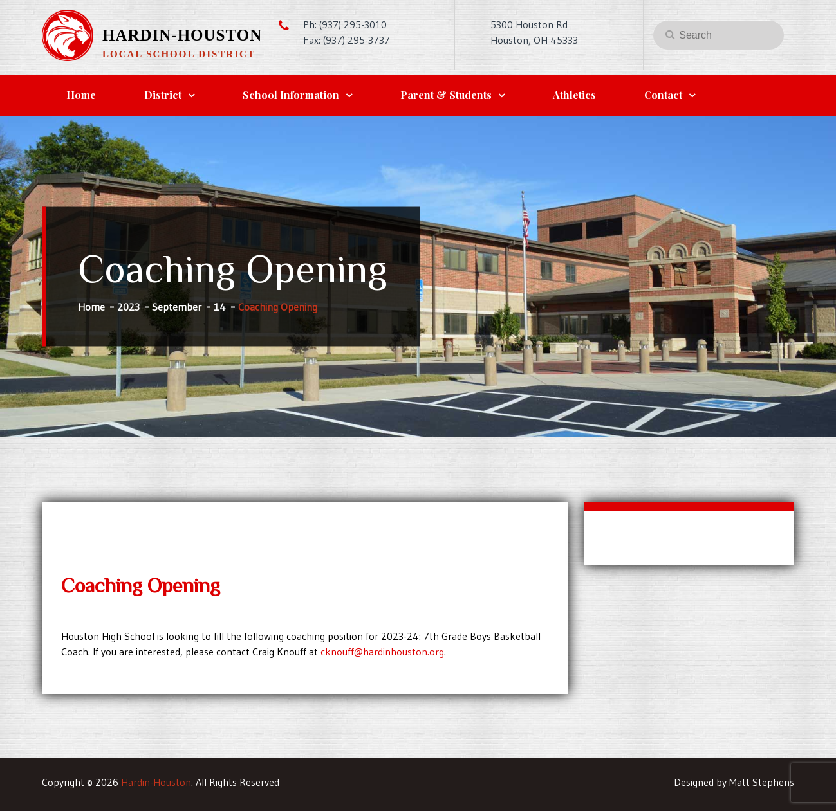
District (162, 95)
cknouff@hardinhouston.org (382, 651)
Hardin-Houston (182, 35)
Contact (663, 95)
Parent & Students (446, 95)
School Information (291, 95)
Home (81, 95)
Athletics (574, 95)
